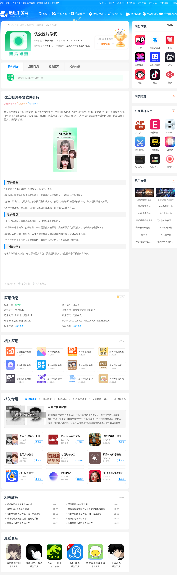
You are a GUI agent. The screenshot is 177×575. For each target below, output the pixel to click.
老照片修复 (9, 104)
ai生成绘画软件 (166, 206)
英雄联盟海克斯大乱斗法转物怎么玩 (23, 514)
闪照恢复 (21, 104)
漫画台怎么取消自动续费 (18, 523)
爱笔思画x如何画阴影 (78, 504)
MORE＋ (122, 341)
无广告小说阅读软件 (166, 220)
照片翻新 (32, 104)
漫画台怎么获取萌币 (77, 518)
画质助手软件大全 (144, 220)
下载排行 (164, 3)
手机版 (174, 3)
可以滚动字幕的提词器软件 (166, 242)
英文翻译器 (165, 234)
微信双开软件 (144, 206)
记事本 (144, 234)
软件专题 (142, 3)
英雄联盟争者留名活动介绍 (19, 504)
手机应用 (30, 25)
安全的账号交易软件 (145, 227)
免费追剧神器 (165, 227)
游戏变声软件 (165, 213)
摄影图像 (39, 25)
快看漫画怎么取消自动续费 (80, 523)
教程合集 (131, 3)
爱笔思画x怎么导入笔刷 (18, 509)
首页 (22, 25)
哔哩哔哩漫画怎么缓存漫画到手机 (22, 518)
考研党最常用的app (144, 242)
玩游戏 (102, 3)
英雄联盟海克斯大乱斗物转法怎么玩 (84, 514)
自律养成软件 (144, 213)
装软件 (111, 3)
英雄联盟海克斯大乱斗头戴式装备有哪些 (86, 509)
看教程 (120, 3)
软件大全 (153, 3)
